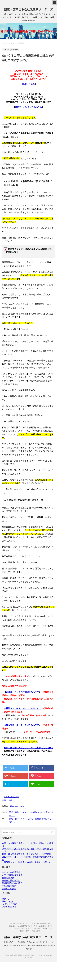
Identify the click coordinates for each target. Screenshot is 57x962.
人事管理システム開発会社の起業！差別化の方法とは (26, 862)
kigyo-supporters (17, 806)
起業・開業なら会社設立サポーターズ (28, 9)
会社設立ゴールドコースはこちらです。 (22, 725)
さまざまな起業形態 (11, 797)
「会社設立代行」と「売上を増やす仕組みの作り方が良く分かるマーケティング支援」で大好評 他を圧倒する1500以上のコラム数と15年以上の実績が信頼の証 (28, 945)
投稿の (7, 901)
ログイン (6, 899)
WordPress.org (9, 907)
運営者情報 (36, 931)
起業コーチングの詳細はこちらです (22, 692)
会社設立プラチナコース (26, 926)
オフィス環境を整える (12, 875)
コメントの (9, 904)
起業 (10, 800)
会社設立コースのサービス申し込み (27, 928)
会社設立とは (8, 878)
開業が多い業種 (9, 889)
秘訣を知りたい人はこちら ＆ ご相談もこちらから (28, 748)
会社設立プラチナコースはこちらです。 (22, 708)
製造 (6, 800)
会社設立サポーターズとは (19, 923)
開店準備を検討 (9, 886)
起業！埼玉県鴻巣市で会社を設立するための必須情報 (26, 854)
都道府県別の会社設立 (12, 883)
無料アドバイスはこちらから (28, 107)
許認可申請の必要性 (11, 880)
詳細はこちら (28, 84)
